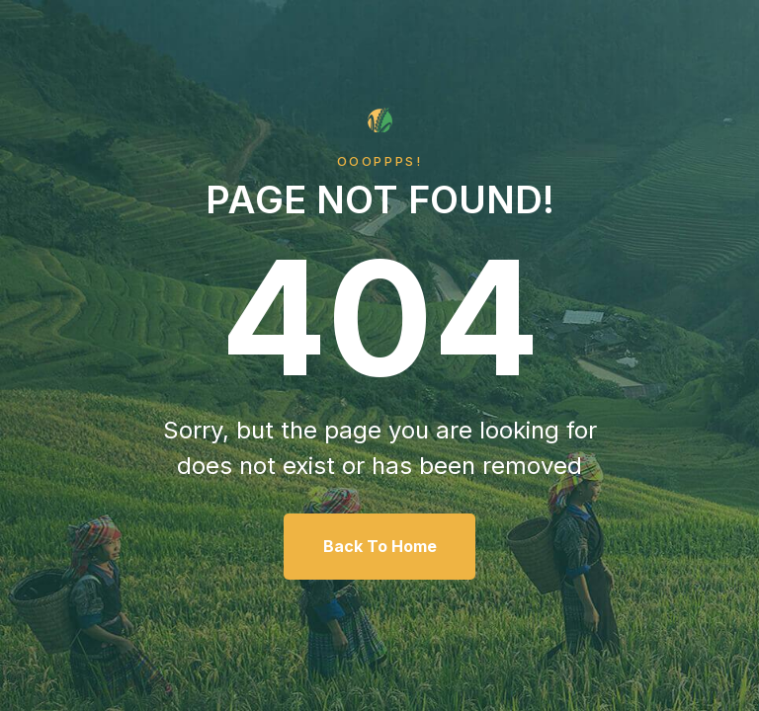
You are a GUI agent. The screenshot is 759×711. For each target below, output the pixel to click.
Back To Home (380, 546)
